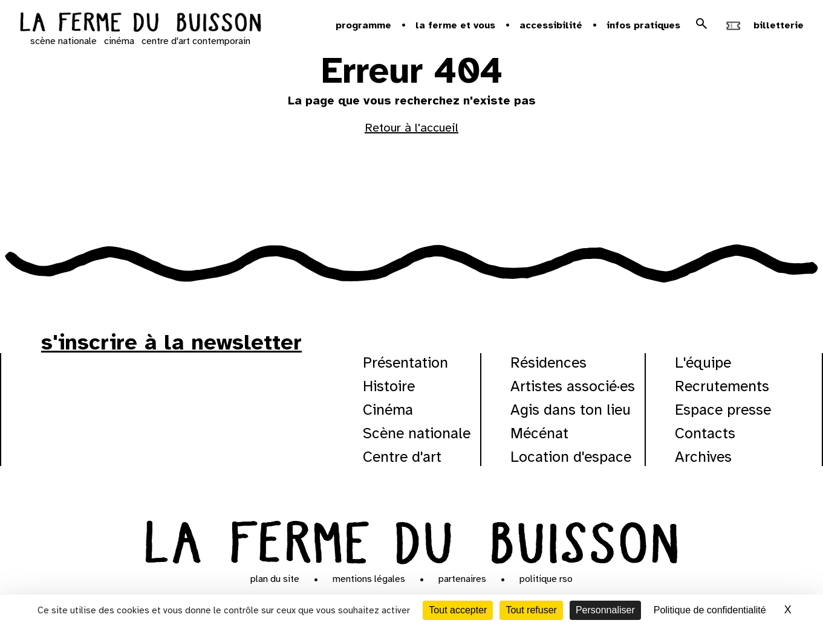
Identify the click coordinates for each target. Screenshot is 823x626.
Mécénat (539, 433)
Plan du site (274, 579)
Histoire (389, 386)
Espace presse (723, 409)
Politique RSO (546, 579)
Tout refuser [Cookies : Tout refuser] (531, 610)
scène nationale (63, 41)
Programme (363, 25)
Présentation (405, 362)
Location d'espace (570, 456)
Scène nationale (416, 433)
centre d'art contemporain (196, 41)
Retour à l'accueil (411, 127)
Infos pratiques (643, 25)
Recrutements (722, 386)
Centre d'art (402, 456)
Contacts (705, 433)
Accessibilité (550, 25)
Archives (703, 456)
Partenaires (462, 579)
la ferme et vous (455, 25)
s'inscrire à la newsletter (171, 342)
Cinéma (388, 409)
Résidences (548, 362)
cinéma (119, 41)
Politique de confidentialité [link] (710, 610)
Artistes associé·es (572, 386)
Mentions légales (369, 579)
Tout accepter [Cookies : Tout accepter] (458, 610)
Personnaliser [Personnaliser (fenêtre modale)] (605, 610)
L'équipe (703, 362)
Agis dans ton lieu (570, 409)
